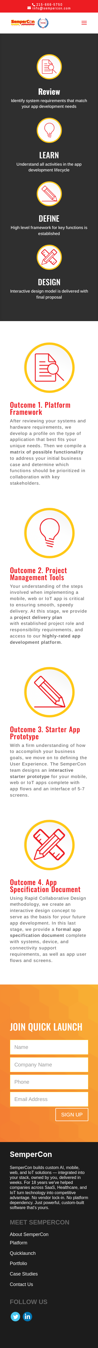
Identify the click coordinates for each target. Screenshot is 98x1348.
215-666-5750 (49, 4)
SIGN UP (72, 1114)
